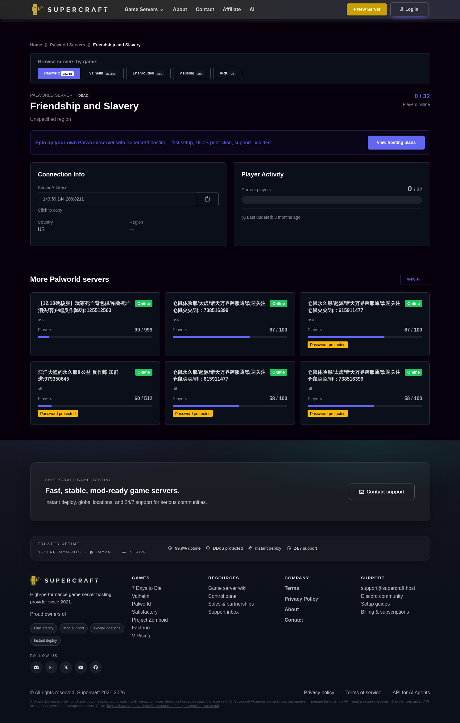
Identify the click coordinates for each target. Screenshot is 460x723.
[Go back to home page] (73, 9)
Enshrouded (148, 73)
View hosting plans (396, 142)
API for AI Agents (411, 692)
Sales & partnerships (231, 604)
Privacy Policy (301, 599)
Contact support (382, 491)
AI (252, 9)
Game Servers (144, 9)
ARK (228, 73)
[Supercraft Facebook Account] (95, 667)
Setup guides (375, 604)
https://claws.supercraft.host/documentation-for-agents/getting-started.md (163, 706)
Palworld (59, 73)
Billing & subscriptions (385, 612)
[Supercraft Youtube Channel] (81, 667)
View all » (415, 279)
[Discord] (36, 667)
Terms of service (363, 692)
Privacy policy (319, 692)
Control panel (223, 596)
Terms (292, 588)
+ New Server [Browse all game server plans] (366, 9)
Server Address (53, 187)
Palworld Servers (67, 44)
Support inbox (223, 612)
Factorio (141, 627)
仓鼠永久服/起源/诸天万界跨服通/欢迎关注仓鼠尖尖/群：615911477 (354, 307)
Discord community (382, 596)
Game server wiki (227, 588)
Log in (409, 9)
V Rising (192, 73)
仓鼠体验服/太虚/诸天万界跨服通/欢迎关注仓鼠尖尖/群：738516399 (219, 307)
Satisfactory (145, 612)
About (180, 9)
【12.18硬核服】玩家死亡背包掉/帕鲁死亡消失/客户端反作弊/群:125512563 (84, 307)
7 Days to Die (147, 588)
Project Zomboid (150, 620)
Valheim (103, 73)
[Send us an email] (51, 667)
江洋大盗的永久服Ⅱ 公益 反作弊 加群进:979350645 (78, 376)
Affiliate (232, 9)
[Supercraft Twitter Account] (66, 667)
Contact (205, 9)
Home (36, 44)
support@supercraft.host (388, 588)
